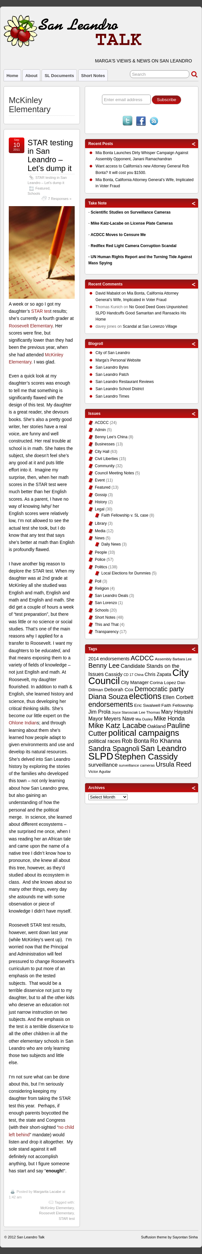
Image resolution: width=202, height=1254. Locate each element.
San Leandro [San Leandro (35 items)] (163, 748)
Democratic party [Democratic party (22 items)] (159, 689)
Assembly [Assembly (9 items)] (163, 659)
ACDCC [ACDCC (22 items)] (142, 658)
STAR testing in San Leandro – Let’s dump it (50, 155)
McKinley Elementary (57, 1208)
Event (100, 480)
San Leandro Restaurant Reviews (124, 381)
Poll (98, 581)
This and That (107, 624)
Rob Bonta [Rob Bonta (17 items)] (135, 741)
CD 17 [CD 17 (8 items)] (128, 675)
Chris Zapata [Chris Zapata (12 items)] (158, 674)
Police (100, 559)
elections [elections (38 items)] (145, 696)
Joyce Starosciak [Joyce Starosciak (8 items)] (125, 712)
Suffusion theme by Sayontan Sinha (169, 1237)
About (31, 75)
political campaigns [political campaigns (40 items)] (143, 732)
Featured (42, 188)
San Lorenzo (106, 603)
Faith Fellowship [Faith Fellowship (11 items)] (177, 705)
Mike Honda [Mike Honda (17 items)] (169, 718)
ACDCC (102, 422)
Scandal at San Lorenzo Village (150, 326)
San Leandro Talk (30, 1237)
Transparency (107, 631)
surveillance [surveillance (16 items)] (103, 765)
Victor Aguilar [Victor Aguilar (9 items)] (99, 771)
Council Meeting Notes (114, 473)
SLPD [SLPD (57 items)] (100, 756)
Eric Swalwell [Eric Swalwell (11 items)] (147, 705)
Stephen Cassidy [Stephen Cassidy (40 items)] (146, 756)
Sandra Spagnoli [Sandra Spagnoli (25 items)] (113, 749)
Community (105, 466)
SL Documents (59, 75)
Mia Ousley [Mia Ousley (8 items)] (144, 719)
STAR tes (40, 311)
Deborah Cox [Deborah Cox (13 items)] (118, 689)
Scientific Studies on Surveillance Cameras (130, 212)
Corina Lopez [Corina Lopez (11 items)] (163, 682)
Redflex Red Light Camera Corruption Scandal (133, 246)
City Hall (102, 451)
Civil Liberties (106, 458)
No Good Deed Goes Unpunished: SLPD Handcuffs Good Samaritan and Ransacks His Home (141, 313)
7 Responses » (59, 199)
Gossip (101, 495)
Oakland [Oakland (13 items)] (156, 726)
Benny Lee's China (111, 437)
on (111, 294)
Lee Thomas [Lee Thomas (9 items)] (149, 712)
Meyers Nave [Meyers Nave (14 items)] (119, 718)
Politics (101, 567)
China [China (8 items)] (139, 675)
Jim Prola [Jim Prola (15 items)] (99, 712)
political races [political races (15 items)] (104, 741)
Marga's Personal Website (118, 360)
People (101, 552)
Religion (102, 588)
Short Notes (93, 75)
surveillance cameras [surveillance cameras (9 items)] (137, 765)
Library (101, 523)
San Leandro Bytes (112, 367)
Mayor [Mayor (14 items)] (95, 718)
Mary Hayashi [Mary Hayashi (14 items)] (177, 712)
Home (12, 75)
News (100, 538)
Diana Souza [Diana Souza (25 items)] (108, 697)
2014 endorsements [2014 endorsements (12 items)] (109, 658)
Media (100, 531)
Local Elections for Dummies (126, 573)
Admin (100, 430)
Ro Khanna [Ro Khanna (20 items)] (165, 740)
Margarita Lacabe (47, 1192)
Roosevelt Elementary (31, 325)
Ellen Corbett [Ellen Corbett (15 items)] (178, 697)
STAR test (67, 1219)
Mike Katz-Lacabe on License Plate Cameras (132, 223)
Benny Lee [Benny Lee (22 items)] (104, 665)
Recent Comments (105, 284)
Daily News (111, 544)
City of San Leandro (112, 352)
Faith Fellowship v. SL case (124, 515)
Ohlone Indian (23, 722)
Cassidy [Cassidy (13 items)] (113, 674)
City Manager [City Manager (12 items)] (134, 682)
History (101, 502)
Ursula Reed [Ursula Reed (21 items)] (173, 764)
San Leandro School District (119, 389)
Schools (34, 193)
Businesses (105, 444)
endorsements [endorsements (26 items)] (110, 704)
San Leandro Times (112, 396)
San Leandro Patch (112, 374)
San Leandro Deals (111, 595)
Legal (99, 509)
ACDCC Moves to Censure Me (118, 234)
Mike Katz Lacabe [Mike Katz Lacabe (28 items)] (117, 725)
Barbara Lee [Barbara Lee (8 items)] (182, 659)
